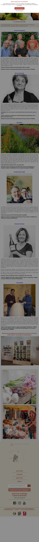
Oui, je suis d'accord (19, 8)
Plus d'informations (19, 10)
